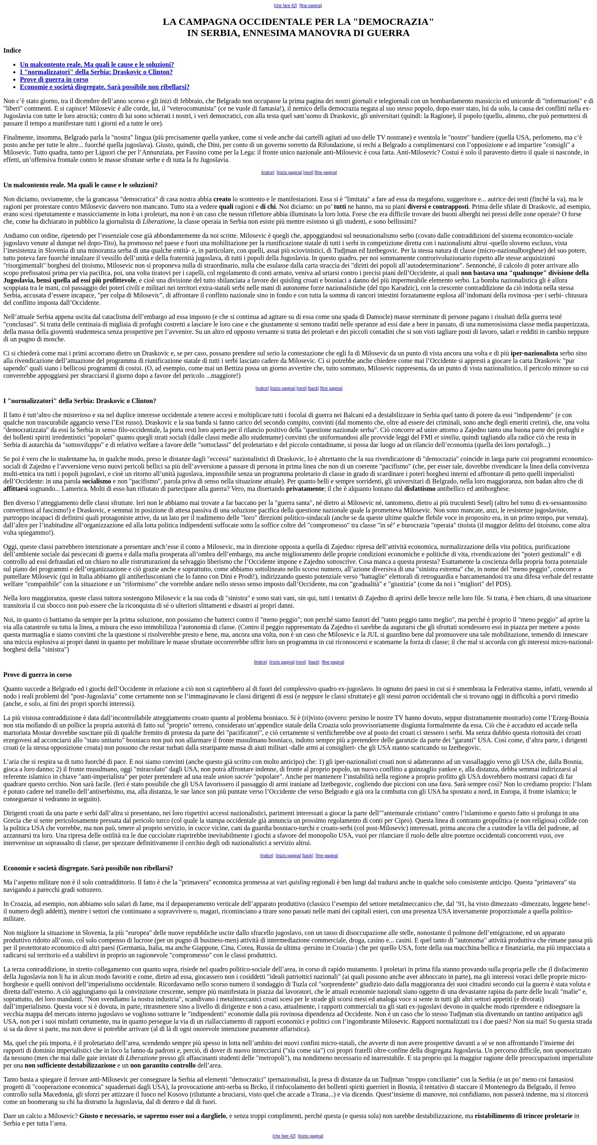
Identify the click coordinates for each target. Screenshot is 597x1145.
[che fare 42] (285, 5)
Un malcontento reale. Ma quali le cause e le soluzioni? (97, 64)
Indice (12, 50)
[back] (313, 388)
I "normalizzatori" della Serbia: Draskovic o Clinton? (96, 71)
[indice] (267, 172)
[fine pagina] (310, 5)
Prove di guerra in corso (54, 79)
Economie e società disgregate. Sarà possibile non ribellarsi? (104, 86)
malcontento (30, 184)
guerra (38, 674)
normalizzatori (32, 400)
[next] (308, 172)
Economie (17, 868)
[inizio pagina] (289, 172)
